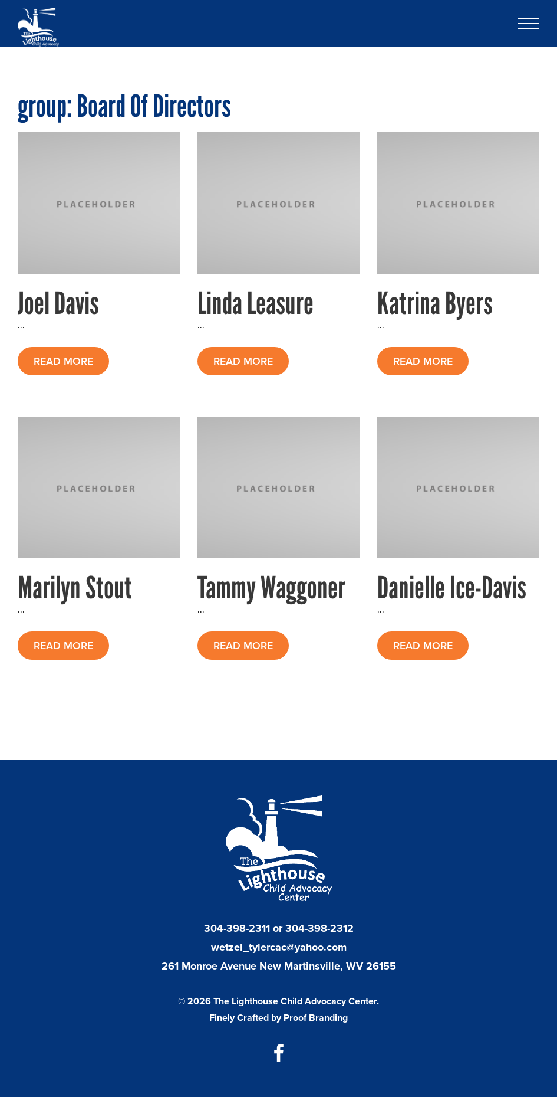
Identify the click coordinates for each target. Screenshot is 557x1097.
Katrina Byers (435, 303)
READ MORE (63, 361)
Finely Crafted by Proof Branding (278, 1017)
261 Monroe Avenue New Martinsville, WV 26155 (279, 966)
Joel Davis (58, 303)
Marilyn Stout (75, 587)
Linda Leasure (255, 303)
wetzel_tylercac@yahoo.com (279, 947)
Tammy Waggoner (271, 587)
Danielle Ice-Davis (451, 587)
